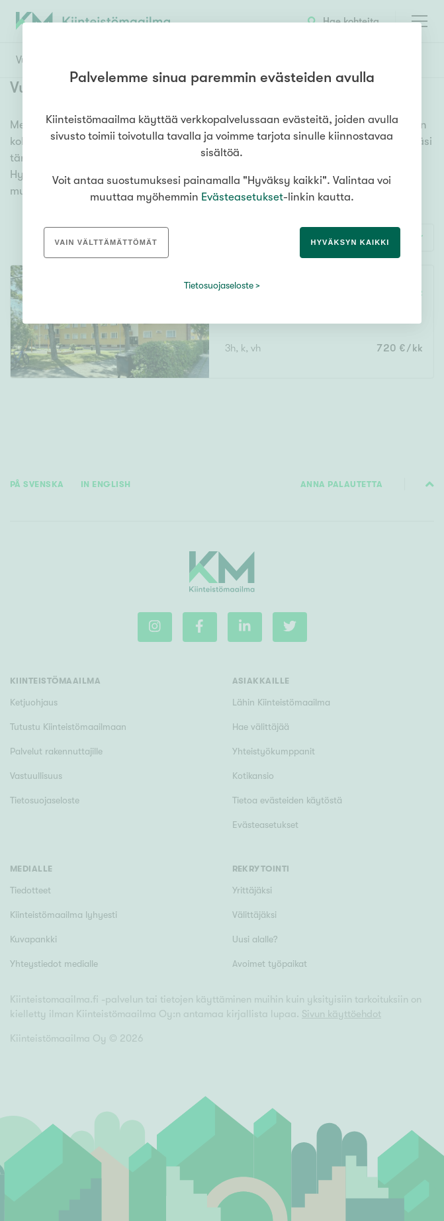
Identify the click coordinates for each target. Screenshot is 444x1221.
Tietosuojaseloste (218, 285)
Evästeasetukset (242, 197)
